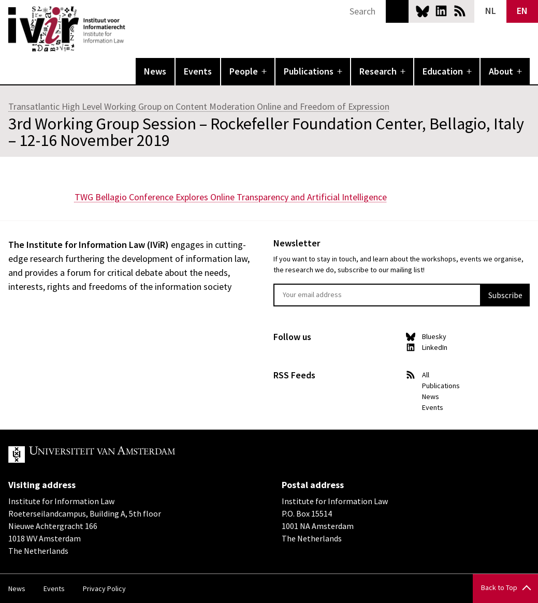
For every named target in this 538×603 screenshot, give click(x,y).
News (155, 71)
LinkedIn (441, 11)
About (501, 71)
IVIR (132, 29)
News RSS (460, 11)
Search (397, 11)
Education (443, 71)
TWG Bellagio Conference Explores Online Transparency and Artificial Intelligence (231, 197)
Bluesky (422, 11)
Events (198, 71)
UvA (128, 454)
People (243, 71)
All (425, 374)
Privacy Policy (104, 588)
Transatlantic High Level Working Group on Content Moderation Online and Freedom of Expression (198, 106)
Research (378, 71)
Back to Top (499, 587)
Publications (308, 71)
